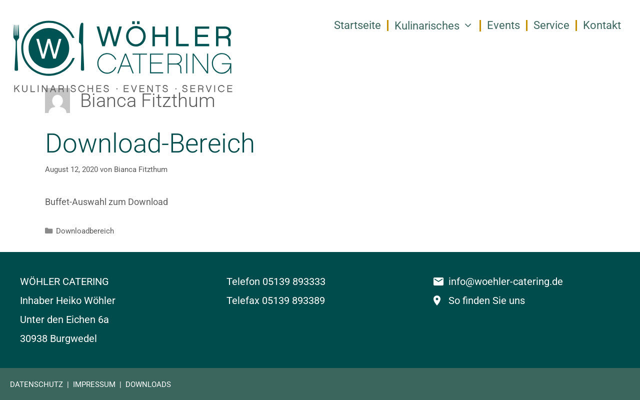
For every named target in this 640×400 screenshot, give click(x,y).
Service (552, 25)
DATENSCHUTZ (36, 384)
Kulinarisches (437, 26)
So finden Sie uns (486, 300)
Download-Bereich (150, 143)
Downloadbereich (85, 231)
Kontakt (602, 25)
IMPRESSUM (94, 384)
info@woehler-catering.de (505, 282)
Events (503, 25)
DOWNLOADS (148, 384)
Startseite (357, 25)
